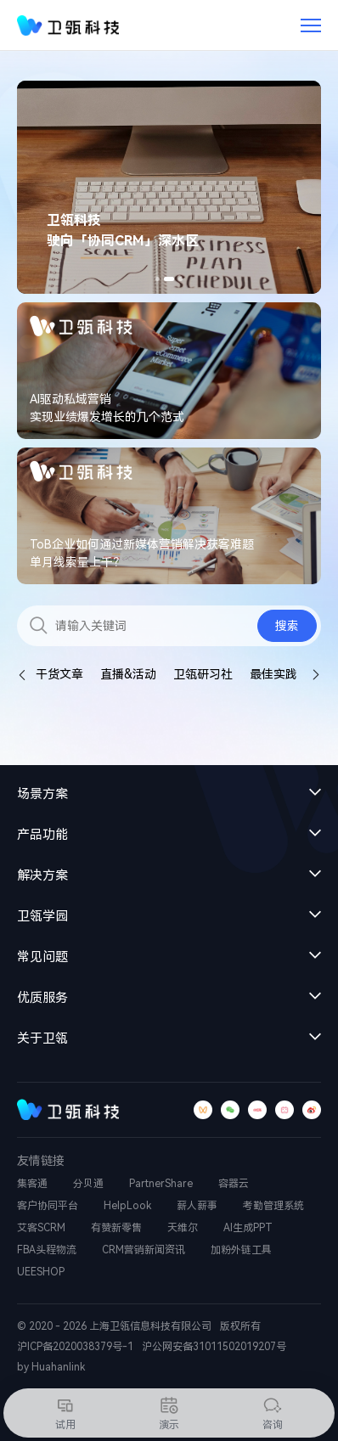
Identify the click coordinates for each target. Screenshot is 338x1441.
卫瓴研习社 (203, 674)
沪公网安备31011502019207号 (214, 1347)
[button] (157, 279)
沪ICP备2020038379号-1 (75, 1347)
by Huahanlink (51, 1367)
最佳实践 (273, 674)
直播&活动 (128, 674)
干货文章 (59, 674)
